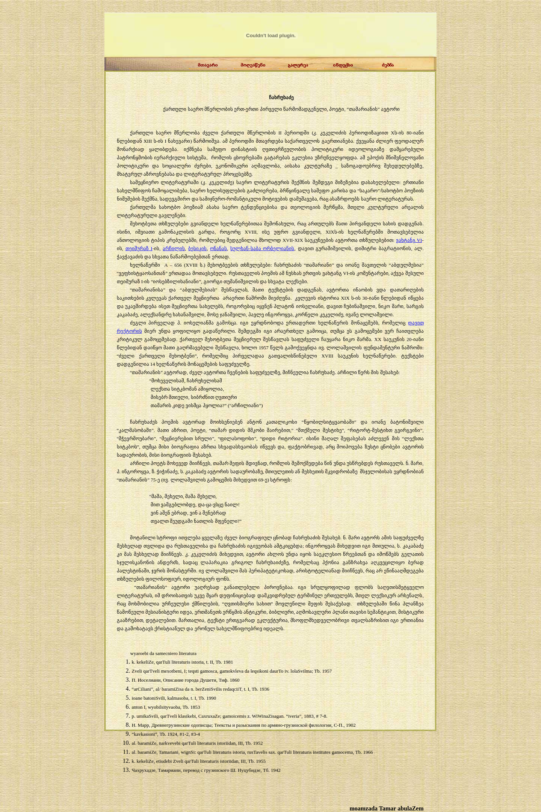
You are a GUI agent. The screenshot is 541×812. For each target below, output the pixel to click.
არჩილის (174, 248)
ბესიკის (197, 248)
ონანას (218, 248)
